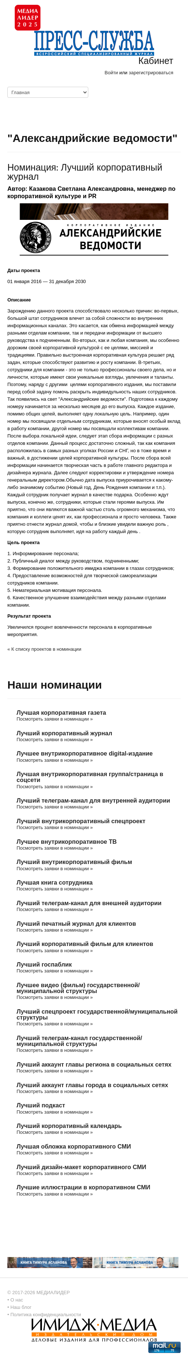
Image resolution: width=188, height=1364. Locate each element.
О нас (16, 1300)
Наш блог (20, 1307)
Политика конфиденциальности (45, 1314)
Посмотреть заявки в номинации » (55, 719)
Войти (111, 72)
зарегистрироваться (151, 72)
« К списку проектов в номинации (44, 649)
